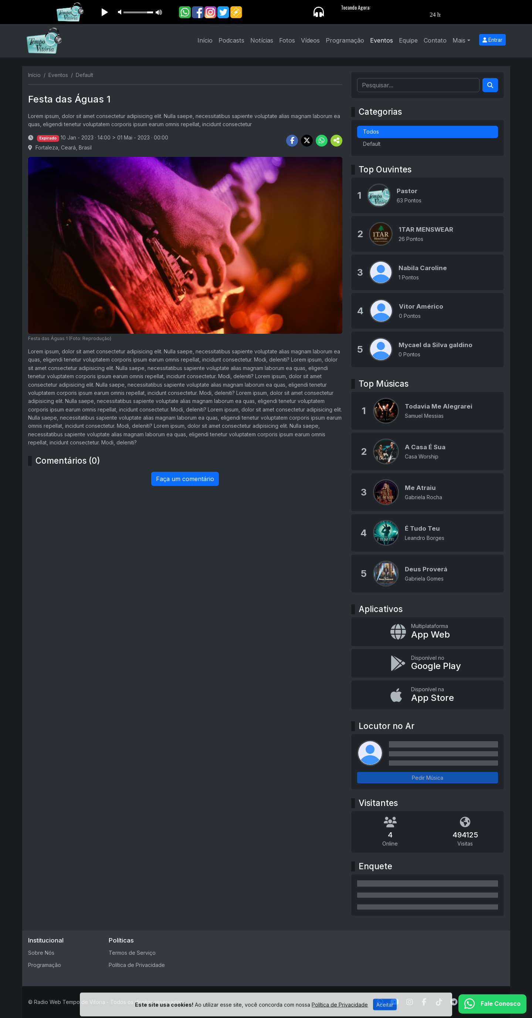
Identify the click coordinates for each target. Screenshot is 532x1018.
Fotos (287, 40)
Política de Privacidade (137, 965)
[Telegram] (453, 1002)
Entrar (492, 40)
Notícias (261, 40)
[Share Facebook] (292, 141)
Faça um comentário (185, 479)
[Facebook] (424, 1002)
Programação (345, 40)
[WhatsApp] (380, 1002)
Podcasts (231, 40)
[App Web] (427, 631)
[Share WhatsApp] (322, 141)
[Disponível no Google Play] (427, 663)
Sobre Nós (41, 953)
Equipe (408, 40)
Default (371, 144)
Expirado (48, 138)
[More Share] (336, 141)
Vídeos (310, 40)
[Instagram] (409, 1002)
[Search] (490, 85)
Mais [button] (459, 40)
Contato (435, 40)
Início (205, 40)
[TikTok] (439, 1002)
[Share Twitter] (307, 141)
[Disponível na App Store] (427, 695)
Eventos (381, 40)
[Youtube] (394, 1002)
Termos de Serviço (132, 953)
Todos (371, 131)
